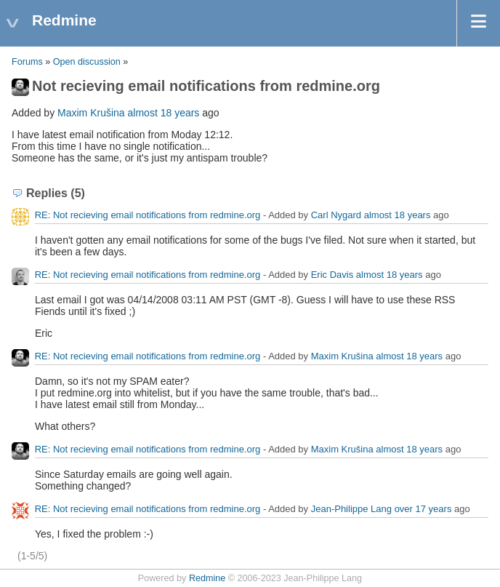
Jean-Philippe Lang (351, 508)
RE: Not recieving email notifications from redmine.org (148, 214)
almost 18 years (164, 113)
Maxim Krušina (91, 113)
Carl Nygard (336, 214)
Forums (27, 62)
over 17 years (423, 508)
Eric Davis (332, 274)
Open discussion (87, 62)
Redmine (207, 578)
